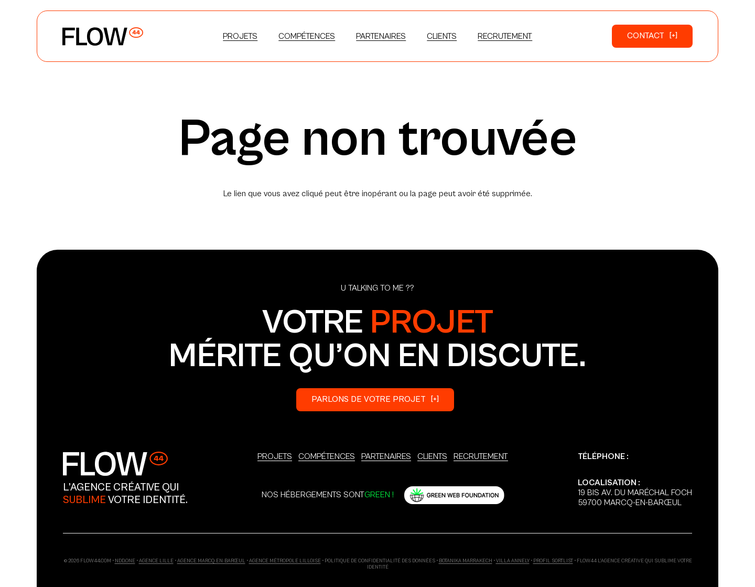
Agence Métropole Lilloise (285, 561)
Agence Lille (156, 561)
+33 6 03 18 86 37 (610, 466)
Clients (432, 456)
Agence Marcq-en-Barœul (211, 561)
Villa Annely (513, 561)
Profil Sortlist (553, 561)
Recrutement (481, 456)
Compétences (326, 456)
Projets (274, 456)
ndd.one (125, 561)
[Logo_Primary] (102, 36)
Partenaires (386, 456)
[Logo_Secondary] (115, 463)
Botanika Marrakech (465, 561)
